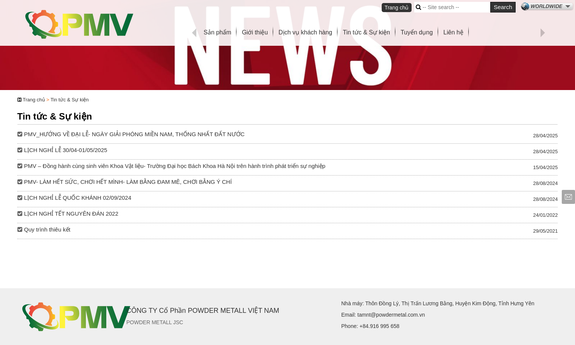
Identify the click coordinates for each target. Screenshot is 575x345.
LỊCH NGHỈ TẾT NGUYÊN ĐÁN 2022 (71, 213)
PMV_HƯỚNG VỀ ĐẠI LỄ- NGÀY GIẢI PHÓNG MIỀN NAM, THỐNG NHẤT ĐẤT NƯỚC (134, 134)
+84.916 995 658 (379, 326)
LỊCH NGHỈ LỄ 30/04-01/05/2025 (65, 150)
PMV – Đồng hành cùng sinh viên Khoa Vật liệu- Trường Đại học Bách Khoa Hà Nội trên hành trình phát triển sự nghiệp (174, 166)
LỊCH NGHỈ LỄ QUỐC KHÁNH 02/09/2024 (77, 197)
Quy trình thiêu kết (47, 229)
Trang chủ (397, 8)
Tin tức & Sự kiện (69, 100)
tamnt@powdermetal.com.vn (391, 315)
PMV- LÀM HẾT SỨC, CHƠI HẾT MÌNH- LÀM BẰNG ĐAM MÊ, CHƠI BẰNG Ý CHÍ (128, 182)
